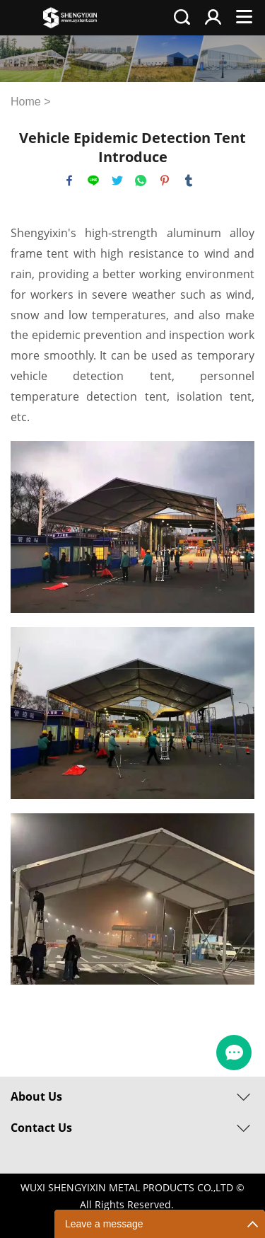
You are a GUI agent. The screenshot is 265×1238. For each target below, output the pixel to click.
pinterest (165, 180)
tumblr (189, 180)
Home (26, 102)
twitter (117, 180)
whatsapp (141, 180)
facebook (69, 180)
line (93, 180)
